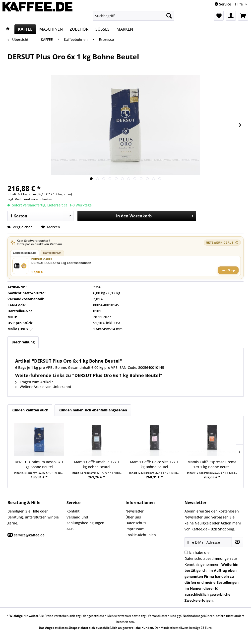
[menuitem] (133, 16)
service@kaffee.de (29, 535)
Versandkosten (41, 199)
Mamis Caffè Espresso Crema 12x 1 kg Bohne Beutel (212, 464)
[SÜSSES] (102, 29)
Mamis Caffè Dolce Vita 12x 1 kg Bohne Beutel (154, 464)
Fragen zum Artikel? (34, 382)
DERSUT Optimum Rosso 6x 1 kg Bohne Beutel (39, 464)
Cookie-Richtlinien (141, 534)
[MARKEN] (124, 29)
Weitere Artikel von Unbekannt (43, 386)
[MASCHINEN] (51, 29)
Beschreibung (23, 342)
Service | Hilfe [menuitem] (229, 4)
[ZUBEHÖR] (79, 29)
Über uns (133, 517)
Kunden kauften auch (29, 410)
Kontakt (72, 511)
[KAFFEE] (25, 29)
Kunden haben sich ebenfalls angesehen (93, 410)
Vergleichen (20, 227)
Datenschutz (136, 522)
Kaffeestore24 (52, 252)
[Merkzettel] (219, 16)
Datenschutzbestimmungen (208, 558)
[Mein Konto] (231, 16)
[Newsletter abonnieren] (237, 542)
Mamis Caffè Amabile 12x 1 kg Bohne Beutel (97, 464)
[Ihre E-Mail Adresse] (208, 542)
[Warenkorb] (243, 16)
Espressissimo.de (24, 252)
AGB (69, 528)
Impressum (135, 528)
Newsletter (135, 511)
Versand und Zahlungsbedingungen (85, 520)
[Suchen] (169, 16)
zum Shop (228, 270)
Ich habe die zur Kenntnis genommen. (212, 576)
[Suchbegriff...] (133, 16)
